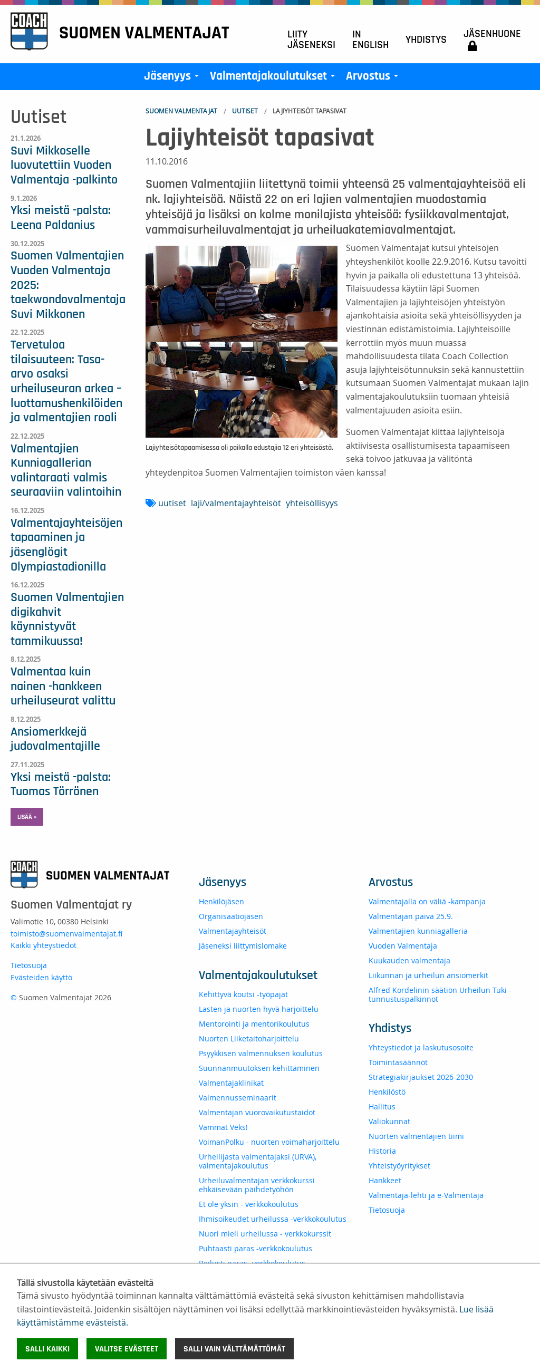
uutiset (172, 503)
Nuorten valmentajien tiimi (416, 1136)
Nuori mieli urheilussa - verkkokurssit (265, 1234)
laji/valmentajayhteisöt (236, 503)
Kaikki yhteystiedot (43, 945)
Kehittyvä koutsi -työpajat (243, 994)
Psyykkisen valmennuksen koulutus (261, 1053)
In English (370, 39)
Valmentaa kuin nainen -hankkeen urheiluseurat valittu (63, 686)
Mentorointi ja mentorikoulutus (254, 1024)
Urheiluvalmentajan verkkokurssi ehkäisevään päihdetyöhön (257, 1184)
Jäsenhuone (492, 39)
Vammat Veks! (223, 1127)
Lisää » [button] (26, 817)
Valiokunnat (389, 1121)
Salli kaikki (47, 1349)
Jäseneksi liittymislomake (243, 946)
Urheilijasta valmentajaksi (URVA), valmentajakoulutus (257, 1161)
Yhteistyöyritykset (399, 1166)
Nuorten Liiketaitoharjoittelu (249, 1038)
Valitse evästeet (126, 1349)
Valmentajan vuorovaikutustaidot (257, 1112)
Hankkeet (385, 1180)
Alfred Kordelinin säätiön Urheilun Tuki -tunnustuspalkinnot (440, 994)
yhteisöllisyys (312, 503)
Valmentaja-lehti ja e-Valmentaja (426, 1195)
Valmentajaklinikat (231, 1083)
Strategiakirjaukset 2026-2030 (421, 1077)
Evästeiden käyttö (41, 977)
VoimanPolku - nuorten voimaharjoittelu (269, 1142)
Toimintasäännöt (398, 1062)
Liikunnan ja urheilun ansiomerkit (428, 975)
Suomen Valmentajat (181, 111)
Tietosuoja (29, 965)
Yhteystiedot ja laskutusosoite (421, 1047)
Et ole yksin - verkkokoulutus (248, 1204)
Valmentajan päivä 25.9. (411, 916)
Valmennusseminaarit (237, 1098)
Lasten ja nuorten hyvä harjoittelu (259, 1009)
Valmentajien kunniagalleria (418, 931)
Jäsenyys (173, 78)
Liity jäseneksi (311, 39)
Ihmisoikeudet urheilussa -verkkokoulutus (272, 1219)
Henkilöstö (387, 1092)
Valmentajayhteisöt (232, 931)
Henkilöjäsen (221, 901)
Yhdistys (426, 39)
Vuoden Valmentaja (403, 946)
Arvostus (374, 78)
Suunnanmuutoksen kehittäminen (259, 1068)
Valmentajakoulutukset (274, 78)
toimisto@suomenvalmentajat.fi (66, 934)
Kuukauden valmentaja (409, 960)
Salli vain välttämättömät (234, 1349)
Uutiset (245, 111)
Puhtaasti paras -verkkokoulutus (255, 1248)
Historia (382, 1151)
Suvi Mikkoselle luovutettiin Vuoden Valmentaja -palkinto (64, 165)
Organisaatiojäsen (231, 916)
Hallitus (382, 1107)
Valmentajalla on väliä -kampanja (427, 901)
